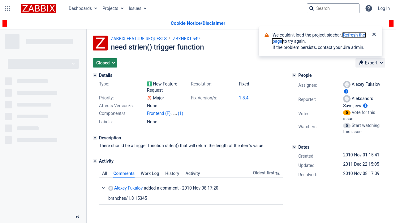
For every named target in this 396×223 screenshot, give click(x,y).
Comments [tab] (124, 173)
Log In (384, 8)
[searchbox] (333, 8)
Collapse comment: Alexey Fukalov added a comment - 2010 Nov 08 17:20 (103, 188)
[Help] (369, 8)
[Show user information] (346, 91)
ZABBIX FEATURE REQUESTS (139, 38)
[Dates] (294, 147)
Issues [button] (135, 8)
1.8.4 (243, 97)
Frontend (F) (158, 113)
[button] (7, 8)
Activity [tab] (192, 173)
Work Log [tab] (150, 173)
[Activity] (95, 161)
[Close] (374, 35)
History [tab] (172, 173)
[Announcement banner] (198, 23)
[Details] (95, 75)
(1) (180, 113)
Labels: (106, 121)
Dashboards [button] (80, 8)
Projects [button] (110, 8)
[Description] (95, 138)
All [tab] (104, 173)
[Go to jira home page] (38, 8)
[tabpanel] (191, 191)
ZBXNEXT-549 (186, 38)
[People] (294, 75)
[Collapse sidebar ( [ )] (77, 216)
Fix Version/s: (204, 97)
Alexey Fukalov (125, 188)
